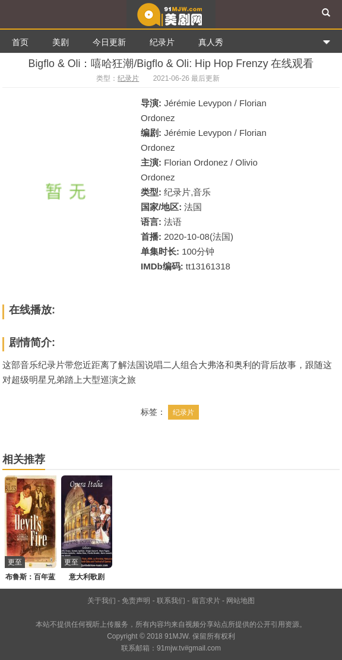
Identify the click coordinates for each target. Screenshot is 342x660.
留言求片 (206, 600)
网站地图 (240, 600)
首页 (20, 42)
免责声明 (136, 600)
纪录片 (162, 42)
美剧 (60, 42)
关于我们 (101, 600)
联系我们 (171, 600)
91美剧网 (171, 14)
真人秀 (210, 42)
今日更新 (109, 42)
